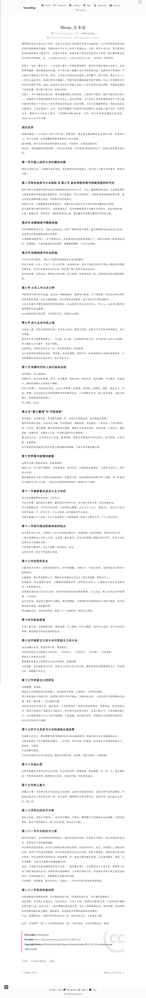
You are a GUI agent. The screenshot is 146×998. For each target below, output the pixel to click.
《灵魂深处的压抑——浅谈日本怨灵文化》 (69, 58)
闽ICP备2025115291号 (73, 994)
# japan (52, 961)
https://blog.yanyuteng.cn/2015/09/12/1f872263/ (57, 939)
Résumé (114, 5)
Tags (87, 5)
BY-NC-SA (91, 944)
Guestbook (100, 5)
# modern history (38, 961)
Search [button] (80, 10)
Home (45, 5)
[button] (6, 987)
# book (25, 961)
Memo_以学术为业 (114, 972)
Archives (74, 5)
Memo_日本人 (30, 972)
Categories (59, 5)
